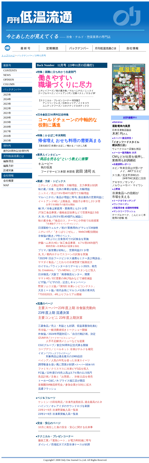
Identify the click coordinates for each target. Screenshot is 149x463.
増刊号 (7, 145)
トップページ (8, 55)
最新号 (7, 65)
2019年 (7, 122)
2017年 (7, 131)
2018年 (7, 126)
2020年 (7, 117)
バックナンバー (12, 89)
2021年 (7, 113)
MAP (6, 185)
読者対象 (8, 170)
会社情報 (8, 175)
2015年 (7, 140)
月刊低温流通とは (13, 156)
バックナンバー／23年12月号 (31, 55)
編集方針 (8, 165)
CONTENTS (10, 70)
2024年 (7, 99)
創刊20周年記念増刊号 (16, 151)
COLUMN (9, 84)
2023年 (7, 103)
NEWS (7, 75)
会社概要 (8, 180)
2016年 (7, 136)
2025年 (7, 94)
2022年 (7, 108)
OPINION (8, 79)
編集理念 (8, 161)
